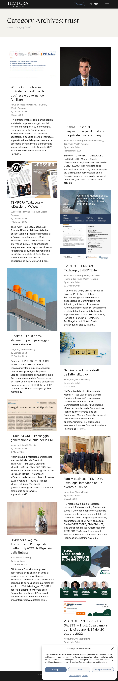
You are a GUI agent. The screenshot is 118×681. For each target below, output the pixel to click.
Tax (39, 104)
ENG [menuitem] (96, 4)
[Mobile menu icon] (107, 4)
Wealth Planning (18, 108)
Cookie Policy (75, 676)
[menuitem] (91, 4)
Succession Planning (26, 104)
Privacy (85, 676)
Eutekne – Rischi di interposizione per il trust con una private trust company (84, 131)
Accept (55, 669)
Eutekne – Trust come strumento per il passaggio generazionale (30, 340)
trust (44, 104)
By (19, 111)
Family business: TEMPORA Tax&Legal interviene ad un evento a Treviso (83, 483)
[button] (112, 648)
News (13, 104)
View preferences (102, 669)
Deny (79, 669)
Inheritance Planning (73, 140)
